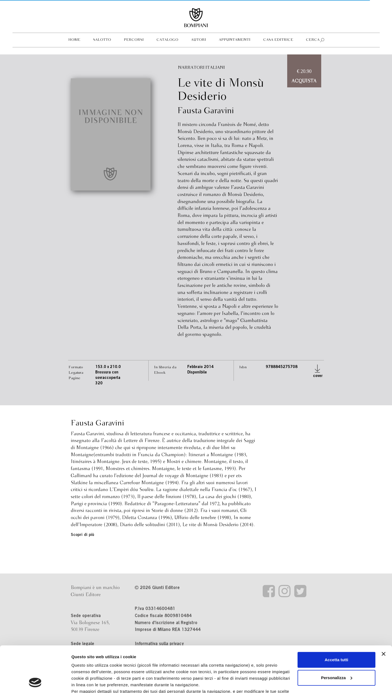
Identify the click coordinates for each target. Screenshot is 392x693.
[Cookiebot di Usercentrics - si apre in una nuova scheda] (35, 682)
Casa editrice (278, 40)
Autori (198, 40)
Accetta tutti (336, 616)
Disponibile (197, 373)
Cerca (313, 40)
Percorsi (134, 40)
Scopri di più (82, 535)
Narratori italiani (201, 68)
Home (74, 40)
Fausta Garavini (205, 111)
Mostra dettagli (86, 682)
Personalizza (336, 634)
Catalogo (167, 40)
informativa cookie (195, 654)
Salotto (102, 40)
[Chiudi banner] (383, 611)
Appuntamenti (234, 40)
